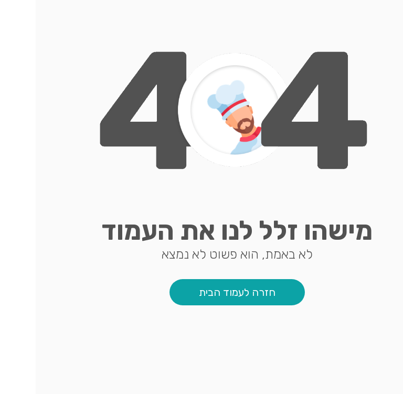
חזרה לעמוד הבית (201, 292)
